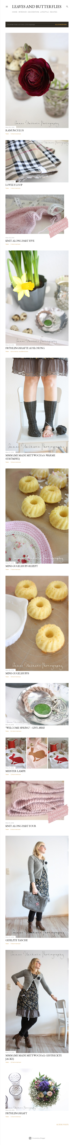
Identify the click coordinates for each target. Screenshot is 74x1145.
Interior (22, 12)
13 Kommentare (16, 677)
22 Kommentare (16, 1062)
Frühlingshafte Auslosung (25, 348)
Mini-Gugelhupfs (17, 673)
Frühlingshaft (16, 1113)
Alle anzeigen (61, 24)
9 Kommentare (15, 244)
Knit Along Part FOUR (20, 826)
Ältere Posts (62, 1125)
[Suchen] (67, 6)
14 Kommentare (16, 134)
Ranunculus (14, 130)
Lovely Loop (13, 184)
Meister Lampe (15, 771)
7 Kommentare (15, 569)
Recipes (53, 12)
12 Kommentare (16, 462)
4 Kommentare (15, 188)
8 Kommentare (15, 829)
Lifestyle (44, 12)
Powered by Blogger (37, 1138)
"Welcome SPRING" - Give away (25, 727)
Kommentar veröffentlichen (19, 351)
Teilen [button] (7, 134)
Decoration (33, 12)
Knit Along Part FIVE (19, 240)
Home (14, 12)
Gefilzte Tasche (16, 940)
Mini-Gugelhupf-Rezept (21, 566)
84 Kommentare (16, 731)
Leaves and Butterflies (36, 6)
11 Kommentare (15, 943)
